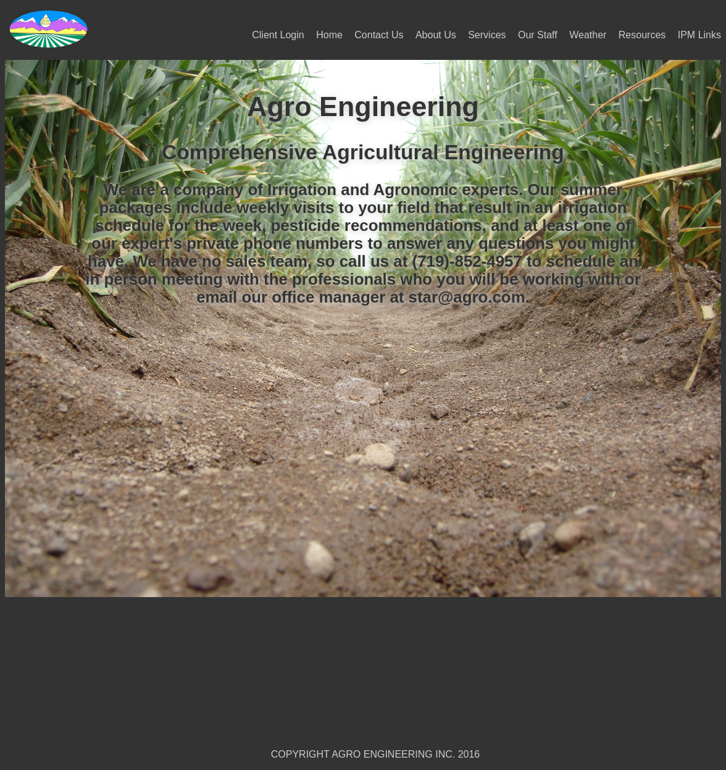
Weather (587, 35)
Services (487, 35)
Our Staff (537, 35)
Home (329, 35)
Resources (642, 35)
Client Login (278, 35)
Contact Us (378, 35)
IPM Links (699, 35)
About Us (435, 35)
